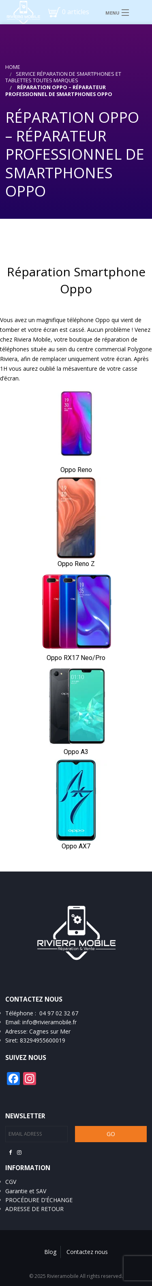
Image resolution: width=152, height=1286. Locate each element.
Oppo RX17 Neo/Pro (76, 658)
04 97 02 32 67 (58, 1013)
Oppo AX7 (76, 846)
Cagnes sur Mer (50, 1031)
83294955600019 (42, 1040)
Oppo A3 (76, 752)
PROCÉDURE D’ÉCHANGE (39, 1200)
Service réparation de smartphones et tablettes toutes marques (63, 77)
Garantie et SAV (25, 1191)
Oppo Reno (76, 470)
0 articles (75, 11)
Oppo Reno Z (76, 564)
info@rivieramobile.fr (49, 1022)
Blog (50, 1252)
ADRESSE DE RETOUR (34, 1209)
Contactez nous (87, 1252)
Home (12, 67)
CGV (10, 1182)
